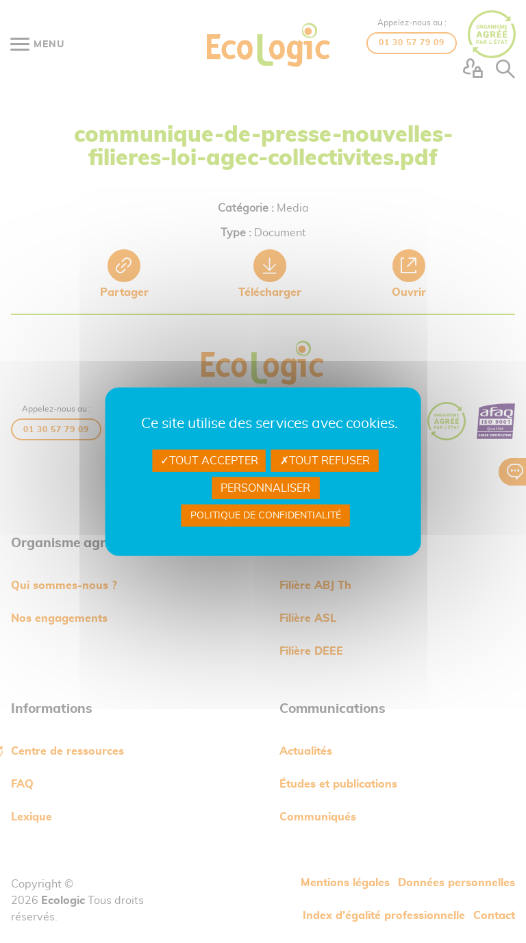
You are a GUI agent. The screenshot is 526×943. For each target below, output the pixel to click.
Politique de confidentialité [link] (265, 515)
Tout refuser (325, 460)
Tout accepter (209, 460)
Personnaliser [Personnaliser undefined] (265, 488)
